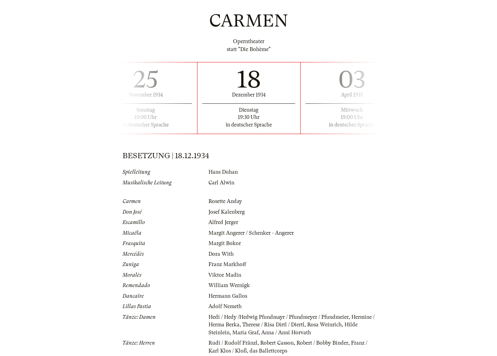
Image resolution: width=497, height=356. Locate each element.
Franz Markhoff (227, 264)
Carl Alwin (221, 183)
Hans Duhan (223, 172)
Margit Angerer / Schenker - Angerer (251, 233)
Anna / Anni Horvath (286, 332)
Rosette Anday (225, 201)
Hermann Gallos (227, 296)
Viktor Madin (224, 275)
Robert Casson (277, 343)
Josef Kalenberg (226, 212)
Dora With (221, 254)
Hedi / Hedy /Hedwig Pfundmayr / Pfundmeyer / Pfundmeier (278, 317)
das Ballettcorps (268, 351)
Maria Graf (245, 332)
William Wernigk (229, 285)
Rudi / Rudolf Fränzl (232, 343)
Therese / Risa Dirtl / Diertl (273, 325)
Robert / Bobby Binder (322, 343)
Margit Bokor (224, 243)
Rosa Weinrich (324, 325)
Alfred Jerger (223, 222)
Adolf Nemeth (225, 306)
